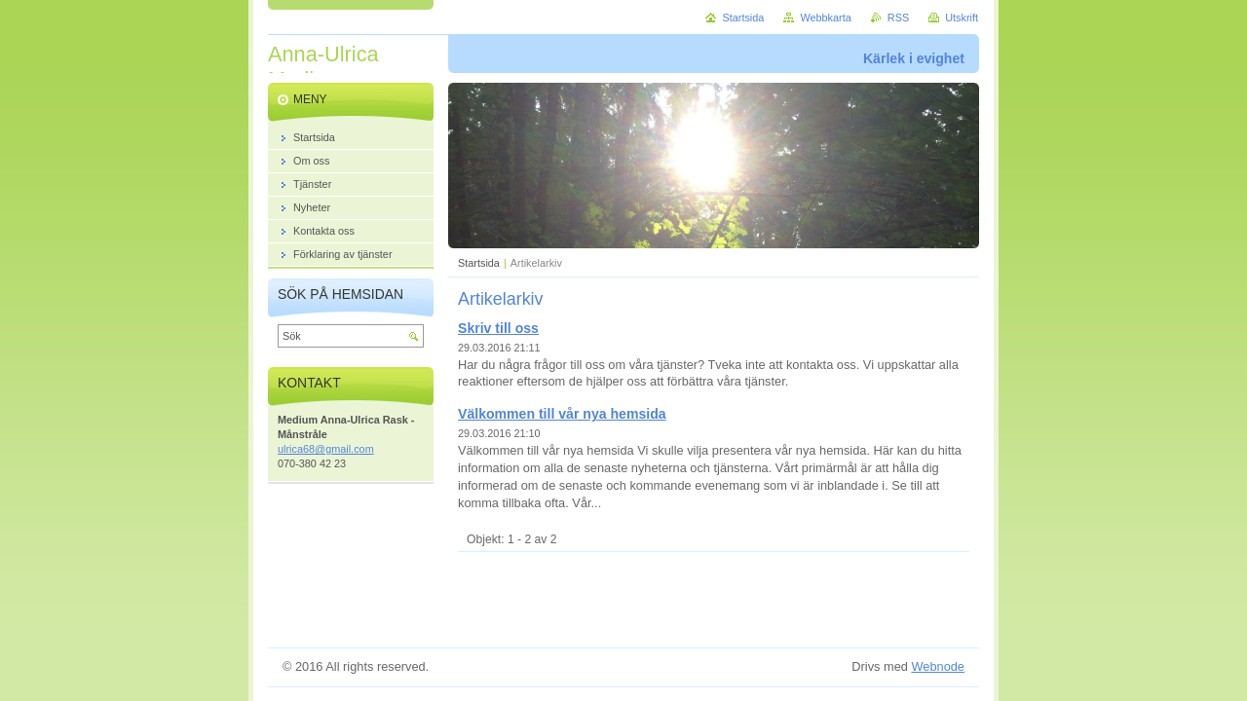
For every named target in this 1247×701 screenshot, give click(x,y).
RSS (898, 17)
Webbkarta (825, 17)
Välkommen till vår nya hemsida (562, 414)
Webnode (937, 666)
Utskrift (961, 17)
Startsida (479, 263)
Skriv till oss (498, 328)
